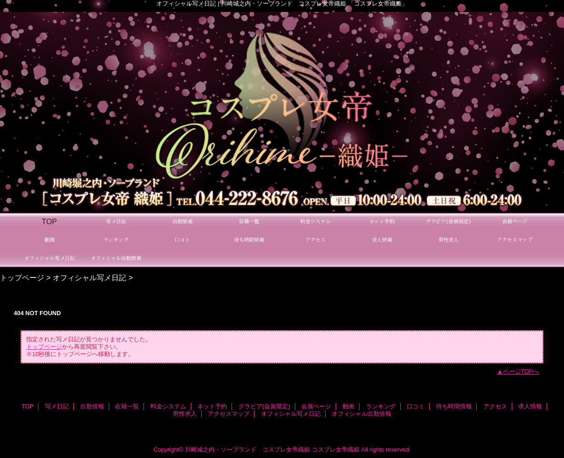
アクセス (495, 406)
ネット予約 (212, 406)
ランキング (381, 406)
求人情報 (530, 406)
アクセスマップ (228, 413)
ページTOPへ (521, 371)
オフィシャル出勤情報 (361, 413)
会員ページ (316, 406)
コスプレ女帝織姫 (335, 449)
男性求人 (185, 413)
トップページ (22, 277)
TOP (49, 221)
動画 (348, 406)
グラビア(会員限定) (264, 406)
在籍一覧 (127, 406)
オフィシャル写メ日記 (89, 277)
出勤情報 (92, 406)
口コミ (416, 406)
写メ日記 (57, 406)
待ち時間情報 (454, 406)
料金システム (168, 406)
